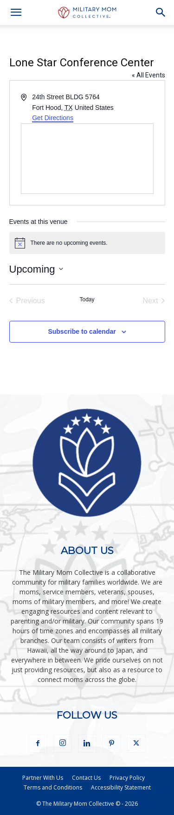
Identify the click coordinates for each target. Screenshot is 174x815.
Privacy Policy (127, 778)
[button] (16, 12)
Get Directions (52, 117)
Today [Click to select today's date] (86, 299)
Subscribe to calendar (82, 331)
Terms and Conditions (53, 787)
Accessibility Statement (121, 787)
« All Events (148, 75)
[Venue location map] (87, 158)
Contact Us (86, 778)
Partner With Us (42, 778)
